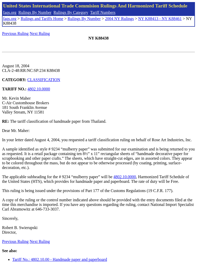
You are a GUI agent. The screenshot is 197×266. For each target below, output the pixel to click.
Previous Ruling (15, 33)
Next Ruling (40, 33)
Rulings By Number (35, 12)
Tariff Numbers (102, 12)
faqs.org (9, 12)
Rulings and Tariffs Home (42, 18)
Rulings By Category (71, 12)
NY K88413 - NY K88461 (160, 18)
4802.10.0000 (38, 89)
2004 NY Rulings (119, 18)
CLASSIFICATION (43, 80)
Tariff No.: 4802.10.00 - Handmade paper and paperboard (59, 259)
